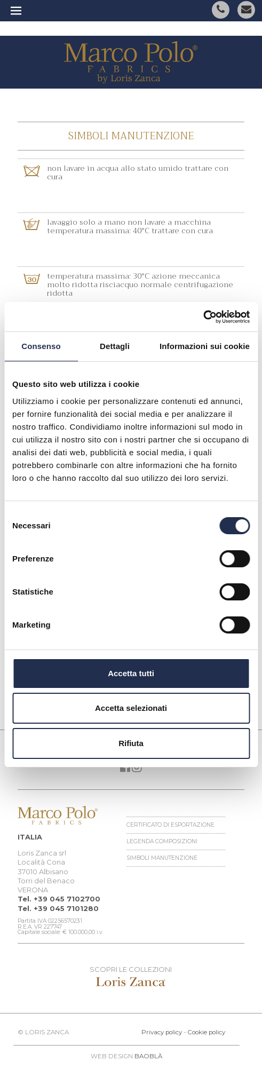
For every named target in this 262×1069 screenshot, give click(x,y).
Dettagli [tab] (115, 346)
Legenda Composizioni (161, 841)
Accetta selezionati (131, 707)
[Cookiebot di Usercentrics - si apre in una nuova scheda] (203, 317)
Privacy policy (161, 1032)
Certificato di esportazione (170, 824)
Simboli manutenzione (161, 857)
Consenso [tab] (40, 346)
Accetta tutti (131, 673)
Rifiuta (131, 743)
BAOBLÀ (148, 1056)
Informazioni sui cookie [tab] (205, 346)
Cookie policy (206, 1032)
